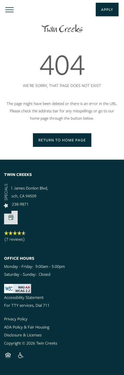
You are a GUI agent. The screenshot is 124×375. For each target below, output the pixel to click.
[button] (107, 9)
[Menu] (9, 9)
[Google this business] (11, 217)
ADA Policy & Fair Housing (26, 327)
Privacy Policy (15, 318)
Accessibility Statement (24, 297)
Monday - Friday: (18, 266)
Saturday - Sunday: (20, 274)
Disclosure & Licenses (23, 334)
